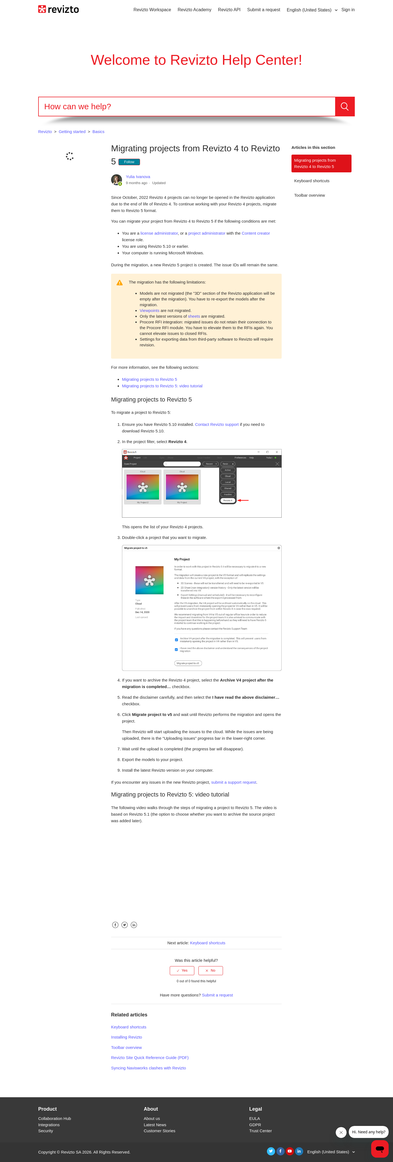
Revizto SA (71, 1152)
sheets (194, 316)
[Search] (186, 106)
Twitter (124, 929)
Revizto (45, 131)
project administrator (206, 233)
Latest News (155, 1124)
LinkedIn (134, 929)
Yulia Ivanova (138, 176)
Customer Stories (159, 1130)
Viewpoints (149, 310)
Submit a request (263, 9)
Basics (99, 131)
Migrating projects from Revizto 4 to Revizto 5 (315, 163)
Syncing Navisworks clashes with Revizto (148, 1068)
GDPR (255, 1124)
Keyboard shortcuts (311, 180)
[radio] (182, 970)
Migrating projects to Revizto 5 (149, 379)
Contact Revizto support (217, 424)
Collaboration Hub (54, 1118)
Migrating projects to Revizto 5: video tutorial (162, 386)
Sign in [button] (348, 9)
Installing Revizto (126, 1037)
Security (45, 1130)
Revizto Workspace (152, 9)
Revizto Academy (195, 9)
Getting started (72, 131)
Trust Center (260, 1130)
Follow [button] (129, 162)
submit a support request (233, 782)
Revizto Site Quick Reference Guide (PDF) (150, 1057)
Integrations (48, 1124)
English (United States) (310, 10)
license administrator (159, 233)
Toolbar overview (309, 195)
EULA (254, 1118)
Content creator (256, 233)
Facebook (115, 929)
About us (152, 1118)
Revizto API (229, 9)
